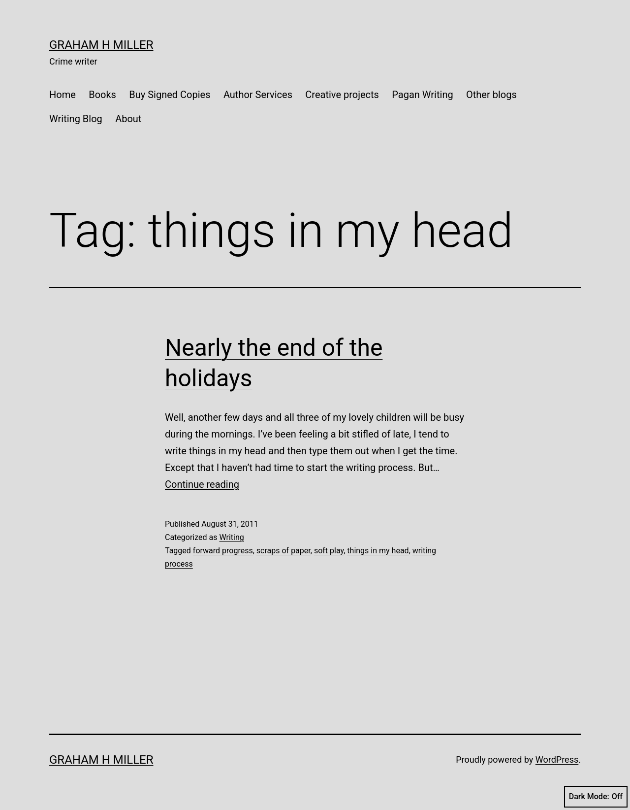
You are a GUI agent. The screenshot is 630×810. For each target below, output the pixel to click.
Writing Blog (75, 119)
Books (102, 95)
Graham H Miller (101, 45)
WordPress (557, 759)
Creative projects (342, 95)
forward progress (223, 550)
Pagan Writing (422, 95)
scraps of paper (283, 550)
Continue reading (202, 484)
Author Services (257, 95)
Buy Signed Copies (169, 95)
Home (62, 95)
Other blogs (491, 95)
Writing (231, 537)
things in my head (378, 550)
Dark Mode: (596, 797)
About (128, 119)
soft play (329, 550)
